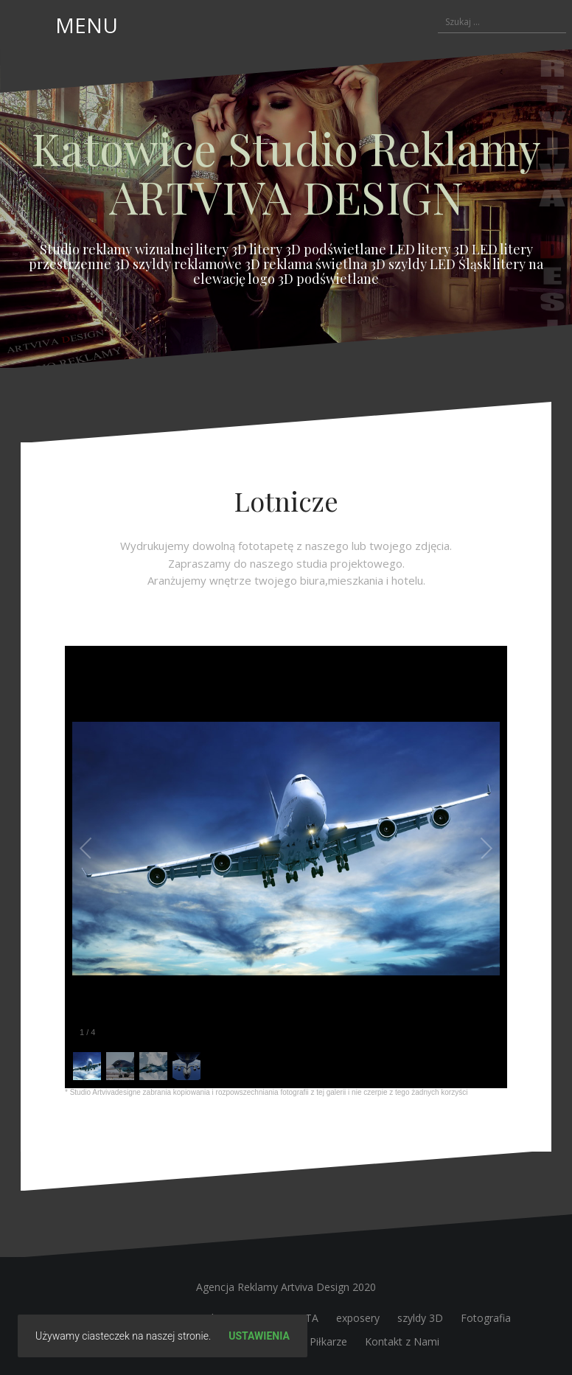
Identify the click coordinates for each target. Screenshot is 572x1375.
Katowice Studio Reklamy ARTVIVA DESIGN (286, 172)
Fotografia (486, 1318)
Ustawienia (259, 1336)
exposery (358, 1318)
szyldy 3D (420, 1318)
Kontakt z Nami (402, 1341)
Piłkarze (328, 1341)
